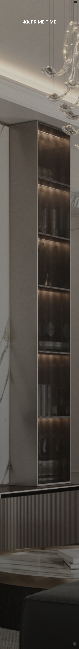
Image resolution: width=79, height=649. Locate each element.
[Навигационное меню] (75, 2)
